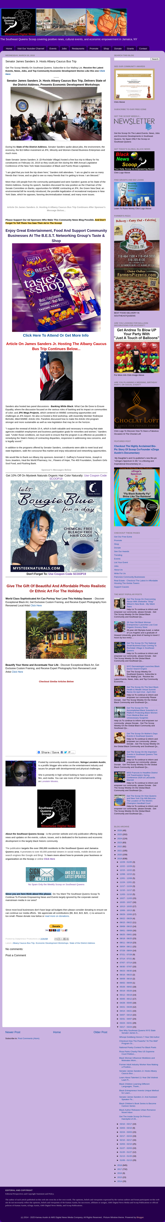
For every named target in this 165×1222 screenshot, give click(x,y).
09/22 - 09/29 (126, 918)
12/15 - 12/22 (126, 870)
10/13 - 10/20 (126, 906)
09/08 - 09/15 (126, 926)
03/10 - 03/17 (126, 1124)
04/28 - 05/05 (126, 1003)
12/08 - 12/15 (126, 874)
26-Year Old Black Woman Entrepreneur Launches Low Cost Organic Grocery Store (142, 624)
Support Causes (121, 587)
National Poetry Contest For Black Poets (137, 1047)
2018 (120, 1165)
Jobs (64, 48)
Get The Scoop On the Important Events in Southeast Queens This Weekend (142, 754)
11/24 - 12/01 (126, 882)
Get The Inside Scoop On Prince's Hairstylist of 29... (134, 1117)
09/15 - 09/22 (126, 922)
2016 (120, 1173)
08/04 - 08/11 (126, 946)
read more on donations (57, 916)
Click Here (36, 605)
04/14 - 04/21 (126, 1011)
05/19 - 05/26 (126, 991)
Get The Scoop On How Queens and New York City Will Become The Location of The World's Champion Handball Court (141, 800)
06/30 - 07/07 (126, 966)
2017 (120, 1169)
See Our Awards (121, 551)
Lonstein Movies (49, 781)
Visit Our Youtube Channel (30, 48)
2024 (120, 838)
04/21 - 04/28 (126, 1007)
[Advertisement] (56, 716)
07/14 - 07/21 (126, 958)
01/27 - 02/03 (126, 1148)
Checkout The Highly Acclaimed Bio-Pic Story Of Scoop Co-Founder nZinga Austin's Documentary (136, 449)
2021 (120, 850)
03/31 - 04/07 (126, 1019)
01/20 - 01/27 (126, 1152)
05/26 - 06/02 (126, 987)
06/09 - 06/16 (126, 979)
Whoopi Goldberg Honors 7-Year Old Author (139, 1037)
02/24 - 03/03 (126, 1132)
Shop (106, 48)
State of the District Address (82, 943)
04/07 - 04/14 (126, 1015)
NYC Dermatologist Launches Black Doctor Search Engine (143, 667)
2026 (120, 830)
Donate (118, 48)
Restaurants (78, 48)
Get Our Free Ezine (123, 537)
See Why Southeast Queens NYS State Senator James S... (137, 1031)
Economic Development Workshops (52, 943)
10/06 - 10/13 (126, 910)
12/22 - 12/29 (126, 866)
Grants (130, 48)
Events (53, 48)
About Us (118, 570)
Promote (94, 48)
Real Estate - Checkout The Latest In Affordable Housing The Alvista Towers (136, 581)
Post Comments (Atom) (28, 1038)
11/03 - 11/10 (126, 894)
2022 (120, 846)
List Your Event (121, 562)
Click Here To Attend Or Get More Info (56, 335)
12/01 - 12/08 (126, 878)
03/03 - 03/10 (126, 1128)
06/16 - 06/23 (126, 975)
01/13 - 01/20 (126, 1156)
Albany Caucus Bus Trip (24, 943)
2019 (120, 858)
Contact (143, 48)
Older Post (100, 1032)
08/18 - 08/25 (126, 938)
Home (9, 48)
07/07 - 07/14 (126, 962)
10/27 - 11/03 (126, 898)
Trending (118, 555)
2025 (120, 834)
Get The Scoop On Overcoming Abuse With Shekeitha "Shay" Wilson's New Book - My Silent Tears (141, 603)
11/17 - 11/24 (126, 886)
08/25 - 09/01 (126, 934)
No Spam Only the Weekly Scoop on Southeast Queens (56, 884)
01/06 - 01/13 (126, 1160)
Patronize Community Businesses (129, 577)
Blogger (140, 1217)
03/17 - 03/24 (126, 1027)
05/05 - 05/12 (126, 999)
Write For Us (120, 573)
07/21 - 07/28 (126, 954)
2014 (120, 1181)
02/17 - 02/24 (126, 1136)
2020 (120, 854)
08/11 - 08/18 (126, 942)
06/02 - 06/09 (126, 983)
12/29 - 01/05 (126, 862)
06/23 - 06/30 (126, 971)
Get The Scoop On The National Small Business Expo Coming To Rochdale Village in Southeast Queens (141, 647)
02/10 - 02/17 (126, 1140)
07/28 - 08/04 (126, 950)
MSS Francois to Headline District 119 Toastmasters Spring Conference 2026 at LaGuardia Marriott (142, 776)
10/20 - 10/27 (126, 902)
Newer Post (12, 1032)
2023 (120, 842)
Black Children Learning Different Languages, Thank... (134, 1085)
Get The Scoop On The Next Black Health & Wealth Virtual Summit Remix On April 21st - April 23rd (142, 689)
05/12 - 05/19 (126, 995)
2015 (120, 1177)
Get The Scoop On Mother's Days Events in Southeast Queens (142, 734)
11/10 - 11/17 (126, 890)
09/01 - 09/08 (126, 930)
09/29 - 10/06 (126, 914)
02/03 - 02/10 (126, 1144)
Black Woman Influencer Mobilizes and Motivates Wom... (137, 1059)
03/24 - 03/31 (126, 1023)
